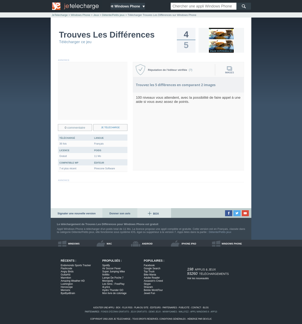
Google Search (152, 268)
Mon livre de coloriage (114, 293)
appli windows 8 (199, 312)
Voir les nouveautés (198, 278)
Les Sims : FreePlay (113, 283)
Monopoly (107, 280)
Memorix (65, 290)
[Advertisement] (92, 91)
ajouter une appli (103, 307)
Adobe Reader (152, 277)
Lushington (67, 283)
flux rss (127, 307)
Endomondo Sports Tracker (76, 265)
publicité (184, 307)
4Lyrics (106, 287)
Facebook (149, 265)
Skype (147, 283)
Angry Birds (67, 271)
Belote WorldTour (153, 290)
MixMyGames (170, 312)
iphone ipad (189, 243)
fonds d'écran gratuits (115, 312)
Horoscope (67, 287)
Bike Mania (150, 274)
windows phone (232, 243)
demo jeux (155, 312)
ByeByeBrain (68, 293)
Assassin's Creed (153, 280)
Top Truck (149, 271)
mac (109, 243)
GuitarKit (66, 274)
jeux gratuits (139, 312)
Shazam (148, 287)
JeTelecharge (60, 15)
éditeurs (155, 307)
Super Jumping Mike (113, 271)
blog (206, 307)
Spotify (106, 265)
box (118, 307)
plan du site (141, 307)
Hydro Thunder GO (112, 290)
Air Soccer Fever (111, 268)
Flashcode (66, 268)
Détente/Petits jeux (220, 232)
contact (196, 307)
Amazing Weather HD (73, 280)
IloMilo (105, 274)
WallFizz (184, 312)
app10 (214, 312)
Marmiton (66, 277)
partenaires (170, 307)
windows (74, 243)
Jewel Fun (149, 293)
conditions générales (172, 319)
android (147, 243)
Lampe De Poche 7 (112, 277)
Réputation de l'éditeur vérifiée (170, 69)
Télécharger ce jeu (75, 42)
